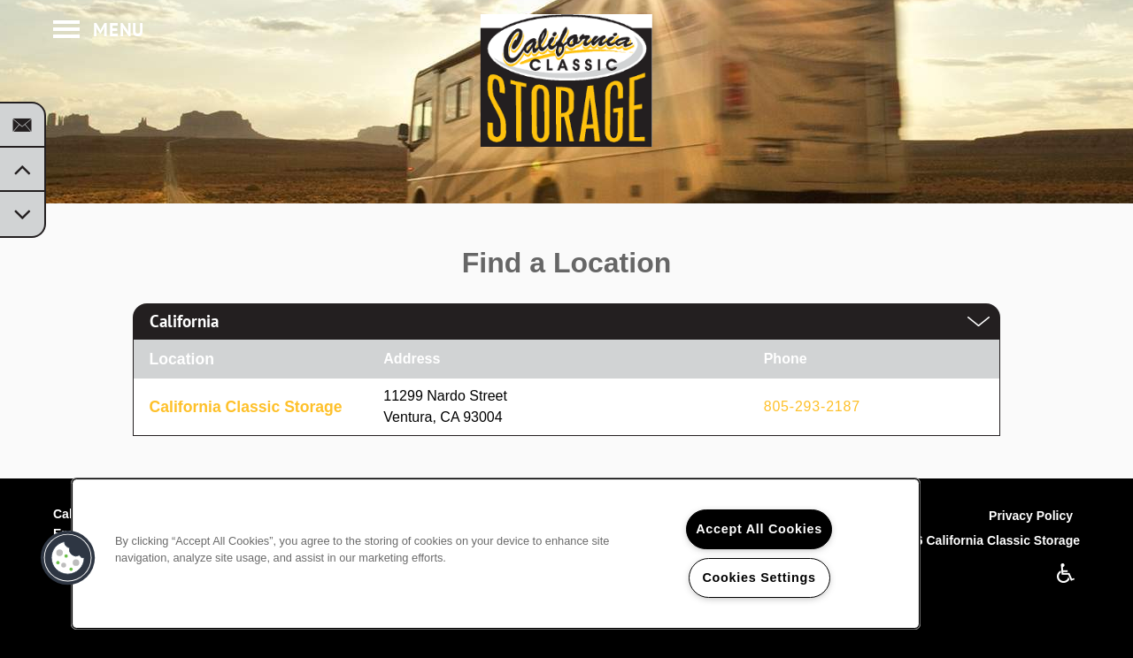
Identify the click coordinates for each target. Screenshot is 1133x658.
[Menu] (98, 30)
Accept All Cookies (759, 529)
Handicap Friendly (1066, 573)
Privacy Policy (1031, 516)
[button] (68, 558)
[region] (496, 554)
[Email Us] (22, 125)
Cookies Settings (758, 577)
